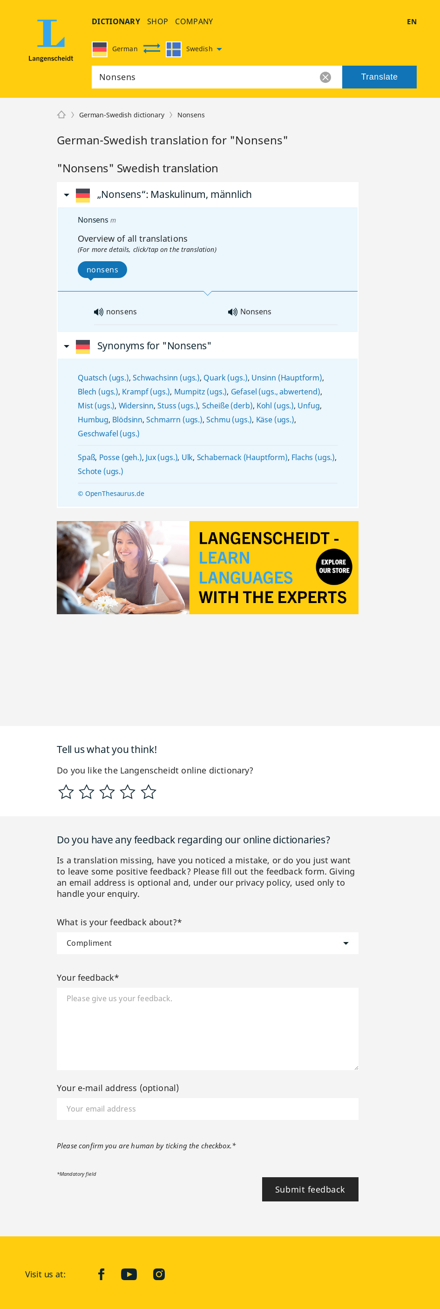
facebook (108, 1274)
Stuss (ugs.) (177, 405)
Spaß (86, 457)
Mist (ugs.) (96, 405)
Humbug (93, 419)
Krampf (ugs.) (146, 392)
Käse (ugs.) (275, 419)
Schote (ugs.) (100, 471)
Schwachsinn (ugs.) (166, 378)
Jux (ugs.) (161, 457)
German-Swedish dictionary (121, 114)
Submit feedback (310, 1189)
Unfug (308, 405)
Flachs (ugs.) (313, 457)
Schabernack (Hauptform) (242, 457)
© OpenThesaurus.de (111, 493)
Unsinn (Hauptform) (286, 378)
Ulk (187, 457)
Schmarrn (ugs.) (174, 419)
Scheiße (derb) (227, 405)
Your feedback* (88, 977)
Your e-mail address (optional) (118, 1087)
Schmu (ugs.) (229, 419)
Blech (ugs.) (98, 392)
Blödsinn (127, 419)
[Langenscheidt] (61, 115)
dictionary (116, 21)
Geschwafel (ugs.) (109, 433)
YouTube (136, 1274)
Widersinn (136, 405)
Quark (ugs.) (225, 378)
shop (157, 21)
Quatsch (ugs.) (103, 378)
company (194, 21)
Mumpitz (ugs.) (200, 392)
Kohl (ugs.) (275, 405)
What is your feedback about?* (119, 922)
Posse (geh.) (120, 457)
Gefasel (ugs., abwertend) (275, 392)
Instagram (166, 1274)
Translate (379, 76)
